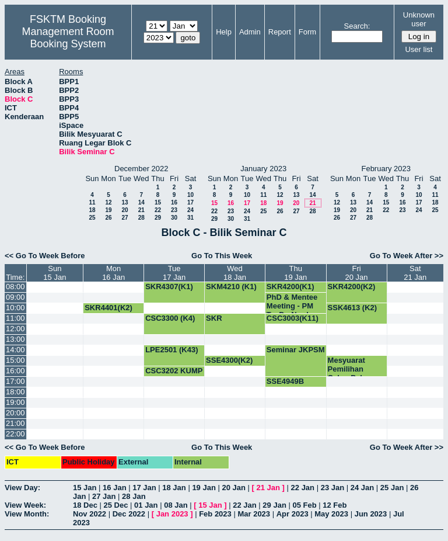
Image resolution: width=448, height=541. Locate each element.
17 (190, 202)
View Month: (27, 513)
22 (158, 210)
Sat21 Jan (415, 273)
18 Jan (174, 487)
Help (224, 31)
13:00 (15, 339)
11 (92, 202)
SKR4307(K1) (169, 286)
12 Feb (334, 505)
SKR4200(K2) (352, 286)
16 (174, 202)
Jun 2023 (371, 513)
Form (307, 31)
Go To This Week (221, 255)
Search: (357, 26)
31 (190, 217)
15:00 (15, 360)
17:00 (15, 381)
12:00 (15, 328)
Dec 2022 (129, 513)
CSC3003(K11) (292, 318)
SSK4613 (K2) (352, 307)
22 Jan (302, 487)
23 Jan (332, 487)
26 (108, 217)
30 (174, 217)
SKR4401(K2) (108, 307)
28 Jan (133, 496)
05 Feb (304, 505)
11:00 (15, 318)
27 (124, 217)
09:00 (15, 297)
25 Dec (116, 505)
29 (158, 217)
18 (92, 210)
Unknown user (419, 19)
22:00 (15, 433)
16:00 (15, 370)
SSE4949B (285, 381)
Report (279, 31)
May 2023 (331, 513)
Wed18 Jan (234, 273)
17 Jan (144, 487)
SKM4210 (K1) (231, 286)
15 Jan (84, 487)
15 (158, 202)
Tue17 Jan (174, 273)
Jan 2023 (172, 513)
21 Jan (268, 487)
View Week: (25, 505)
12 (108, 202)
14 (141, 202)
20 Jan (233, 487)
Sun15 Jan (54, 273)
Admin (250, 31)
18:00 (15, 391)
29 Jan (274, 505)
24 (190, 210)
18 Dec (85, 505)
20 (124, 210)
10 (190, 195)
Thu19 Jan (295, 273)
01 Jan (146, 505)
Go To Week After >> (406, 255)
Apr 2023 (292, 513)
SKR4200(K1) (290, 286)
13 (124, 202)
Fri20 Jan (356, 273)
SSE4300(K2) (229, 360)
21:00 (15, 423)
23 (174, 210)
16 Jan (114, 487)
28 (141, 217)
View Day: (22, 487)
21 (141, 210)
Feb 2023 (215, 513)
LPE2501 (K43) (171, 349)
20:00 (15, 412)
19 (108, 210)
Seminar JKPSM (296, 349)
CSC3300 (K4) (170, 318)
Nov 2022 (89, 513)
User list (418, 49)
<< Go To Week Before (45, 255)
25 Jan (392, 487)
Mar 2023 (253, 513)
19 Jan (203, 487)
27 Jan (104, 496)
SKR (214, 318)
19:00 (15, 402)
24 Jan (362, 487)
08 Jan (175, 505)
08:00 (15, 286)
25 (92, 217)
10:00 (15, 307)
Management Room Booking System (68, 38)
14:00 (15, 349)
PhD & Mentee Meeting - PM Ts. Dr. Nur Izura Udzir (295, 310)
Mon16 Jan (113, 273)
